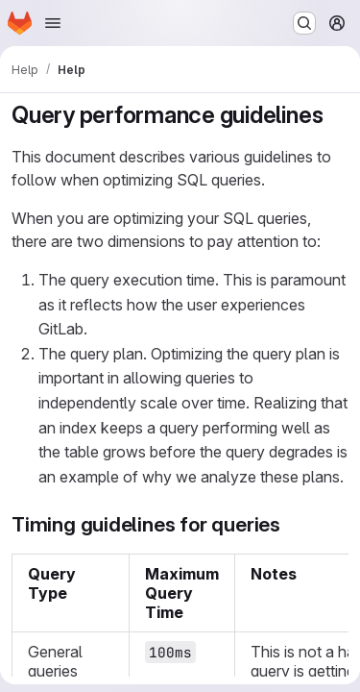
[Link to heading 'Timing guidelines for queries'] (291, 524)
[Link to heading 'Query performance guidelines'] (335, 115)
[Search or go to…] (304, 23)
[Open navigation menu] (52, 23)
